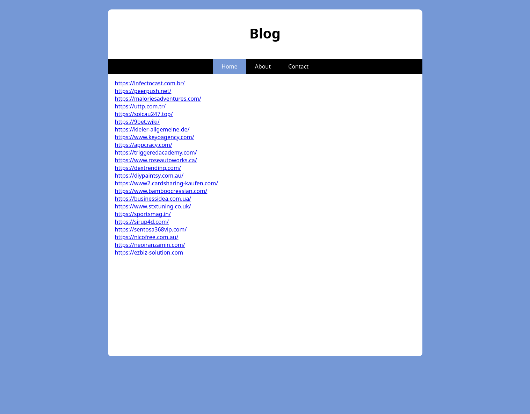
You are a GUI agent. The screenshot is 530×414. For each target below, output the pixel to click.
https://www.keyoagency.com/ (154, 137)
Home (230, 66)
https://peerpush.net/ (143, 91)
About (263, 66)
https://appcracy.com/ (144, 145)
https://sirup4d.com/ (142, 222)
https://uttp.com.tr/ (140, 106)
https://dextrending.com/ (148, 168)
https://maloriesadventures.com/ (158, 98)
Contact (298, 66)
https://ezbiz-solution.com (149, 252)
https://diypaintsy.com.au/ (149, 175)
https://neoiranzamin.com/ (150, 245)
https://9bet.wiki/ (137, 122)
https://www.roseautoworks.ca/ (156, 160)
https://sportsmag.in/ (143, 214)
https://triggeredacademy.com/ (156, 152)
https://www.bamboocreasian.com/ (161, 191)
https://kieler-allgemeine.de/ (152, 129)
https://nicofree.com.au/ (147, 237)
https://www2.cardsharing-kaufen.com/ (166, 183)
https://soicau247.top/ (144, 114)
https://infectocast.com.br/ (150, 83)
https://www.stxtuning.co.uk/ (153, 206)
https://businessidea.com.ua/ (153, 198)
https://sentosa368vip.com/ (151, 229)
